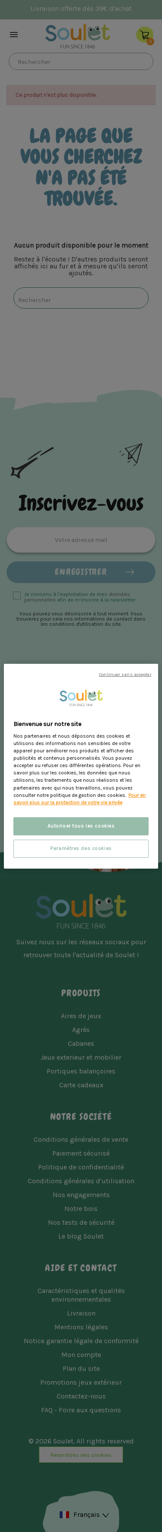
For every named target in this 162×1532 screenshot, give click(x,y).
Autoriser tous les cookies (81, 826)
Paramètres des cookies (81, 848)
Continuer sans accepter (125, 674)
